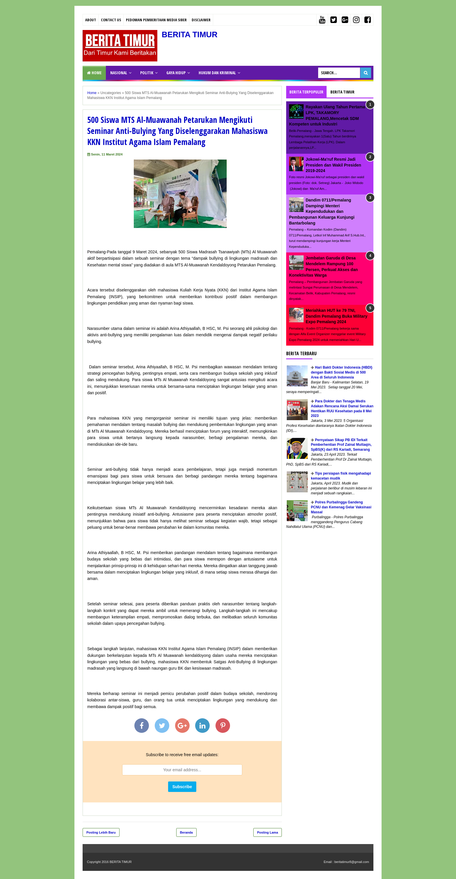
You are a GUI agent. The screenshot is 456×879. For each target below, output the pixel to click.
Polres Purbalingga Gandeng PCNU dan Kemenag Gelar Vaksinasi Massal (341, 507)
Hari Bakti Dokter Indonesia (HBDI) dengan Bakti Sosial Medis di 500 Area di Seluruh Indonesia (341, 372)
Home (94, 72)
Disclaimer (201, 19)
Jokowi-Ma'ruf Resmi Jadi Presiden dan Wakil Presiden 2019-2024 (333, 165)
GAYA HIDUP (176, 72)
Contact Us (111, 19)
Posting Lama (267, 832)
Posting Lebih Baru (101, 832)
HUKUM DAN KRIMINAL (217, 72)
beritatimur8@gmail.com (351, 862)
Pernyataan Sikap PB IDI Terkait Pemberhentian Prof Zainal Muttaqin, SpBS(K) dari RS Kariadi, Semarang (341, 445)
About (90, 19)
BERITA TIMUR (190, 34)
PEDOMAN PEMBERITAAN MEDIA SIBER (156, 19)
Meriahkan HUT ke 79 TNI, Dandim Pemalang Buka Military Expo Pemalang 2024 (336, 316)
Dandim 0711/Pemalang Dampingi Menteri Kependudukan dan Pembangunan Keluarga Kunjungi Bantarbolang (322, 211)
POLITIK (146, 72)
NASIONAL (118, 72)
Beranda (186, 832)
